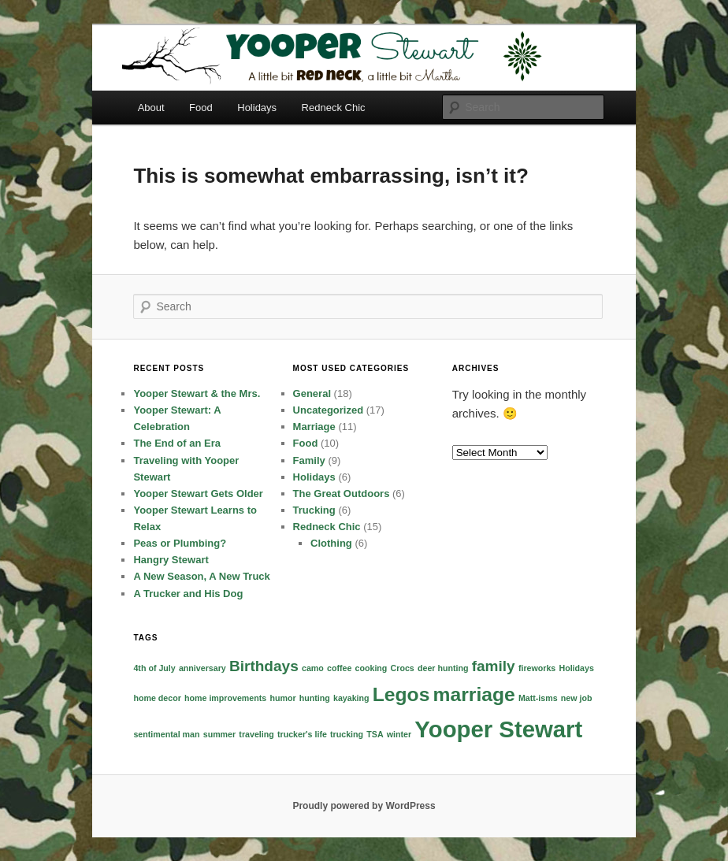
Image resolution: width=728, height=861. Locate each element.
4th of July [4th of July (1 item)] (154, 668)
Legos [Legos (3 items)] (401, 694)
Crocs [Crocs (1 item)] (402, 668)
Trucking (314, 510)
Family (309, 460)
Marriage (314, 426)
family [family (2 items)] (493, 666)
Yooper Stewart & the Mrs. (196, 393)
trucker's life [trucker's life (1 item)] (302, 734)
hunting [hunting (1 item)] (314, 698)
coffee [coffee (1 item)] (339, 668)
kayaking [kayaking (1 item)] (351, 698)
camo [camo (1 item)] (313, 668)
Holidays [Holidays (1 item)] (576, 668)
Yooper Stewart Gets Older (197, 493)
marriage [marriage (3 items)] (474, 694)
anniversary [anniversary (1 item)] (202, 668)
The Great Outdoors (341, 493)
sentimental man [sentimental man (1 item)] (166, 734)
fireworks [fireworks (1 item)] (536, 668)
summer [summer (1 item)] (219, 734)
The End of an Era (177, 443)
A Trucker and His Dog (188, 593)
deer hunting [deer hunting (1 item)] (443, 668)
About (151, 107)
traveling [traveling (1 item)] (256, 734)
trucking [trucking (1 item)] (346, 734)
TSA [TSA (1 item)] (374, 734)
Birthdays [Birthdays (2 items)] (264, 666)
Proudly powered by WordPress (363, 805)
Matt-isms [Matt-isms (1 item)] (538, 698)
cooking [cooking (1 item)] (371, 668)
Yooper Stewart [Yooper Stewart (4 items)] (498, 729)
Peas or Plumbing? (179, 543)
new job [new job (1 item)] (576, 698)
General (312, 393)
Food (201, 107)
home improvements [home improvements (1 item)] (225, 698)
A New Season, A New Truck (201, 576)
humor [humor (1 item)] (282, 698)
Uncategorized (328, 410)
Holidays (257, 107)
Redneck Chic (334, 107)
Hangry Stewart (170, 560)
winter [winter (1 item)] (399, 734)
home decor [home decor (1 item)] (156, 698)
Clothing (331, 543)
